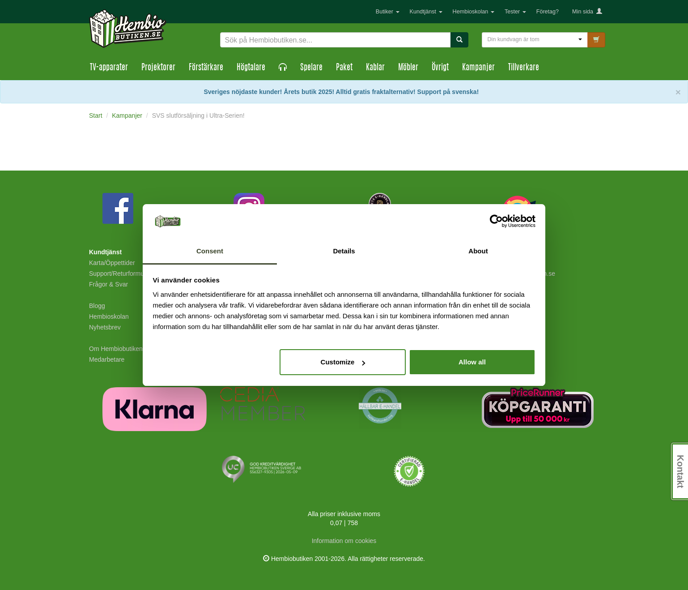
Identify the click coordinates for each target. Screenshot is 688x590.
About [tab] (478, 251)
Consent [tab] (209, 251)
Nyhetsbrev (105, 327)
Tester (515, 12)
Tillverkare (523, 68)
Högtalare (251, 68)
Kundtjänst (426, 12)
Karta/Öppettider (112, 262)
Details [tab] (344, 251)
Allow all (472, 362)
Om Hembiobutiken (116, 348)
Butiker (387, 12)
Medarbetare (106, 359)
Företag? (547, 12)
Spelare (311, 68)
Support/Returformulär (120, 273)
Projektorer (158, 68)
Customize (343, 362)
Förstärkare (206, 68)
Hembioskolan (473, 12)
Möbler (408, 68)
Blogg (97, 305)
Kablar (375, 68)
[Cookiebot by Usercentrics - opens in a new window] (496, 221)
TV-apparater (109, 68)
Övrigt (440, 68)
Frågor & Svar (108, 284)
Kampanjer (478, 68)
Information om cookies (344, 540)
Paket (344, 68)
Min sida (587, 12)
